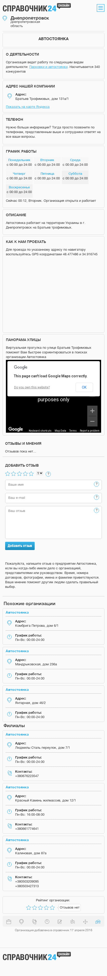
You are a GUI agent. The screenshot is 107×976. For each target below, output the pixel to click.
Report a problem (90, 430)
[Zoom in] (92, 411)
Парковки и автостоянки (48, 67)
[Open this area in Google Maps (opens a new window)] (15, 429)
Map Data (60, 430)
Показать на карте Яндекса (28, 107)
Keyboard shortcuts (40, 430)
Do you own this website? (32, 387)
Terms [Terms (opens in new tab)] (73, 430)
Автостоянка (17, 612)
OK (84, 387)
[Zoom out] (92, 421)
